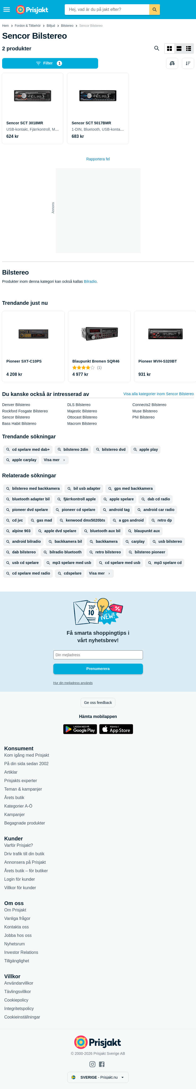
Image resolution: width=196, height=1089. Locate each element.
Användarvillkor (18, 983)
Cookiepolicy (16, 1000)
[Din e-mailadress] (98, 654)
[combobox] (107, 9)
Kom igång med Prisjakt (26, 755)
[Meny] (6, 9)
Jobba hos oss (18, 935)
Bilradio (90, 281)
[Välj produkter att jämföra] (172, 63)
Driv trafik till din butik (24, 854)
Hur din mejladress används (73, 683)
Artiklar (11, 772)
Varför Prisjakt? (18, 845)
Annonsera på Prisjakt (25, 862)
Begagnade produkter (24, 823)
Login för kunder (19, 879)
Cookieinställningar (22, 1017)
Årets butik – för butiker (26, 870)
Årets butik (14, 797)
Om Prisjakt (15, 910)
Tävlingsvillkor (17, 991)
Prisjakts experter (20, 780)
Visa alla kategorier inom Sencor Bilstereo (158, 394)
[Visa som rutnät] (169, 48)
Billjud (51, 26)
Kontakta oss (16, 927)
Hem (5, 26)
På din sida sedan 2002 (26, 763)
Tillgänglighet (16, 961)
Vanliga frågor (17, 918)
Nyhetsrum (14, 944)
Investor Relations (21, 952)
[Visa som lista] (179, 48)
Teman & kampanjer (23, 789)
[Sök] (154, 9)
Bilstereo (67, 26)
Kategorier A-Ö (18, 806)
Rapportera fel (98, 159)
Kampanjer (14, 814)
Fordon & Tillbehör (28, 26)
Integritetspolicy (19, 1008)
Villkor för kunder (20, 887)
